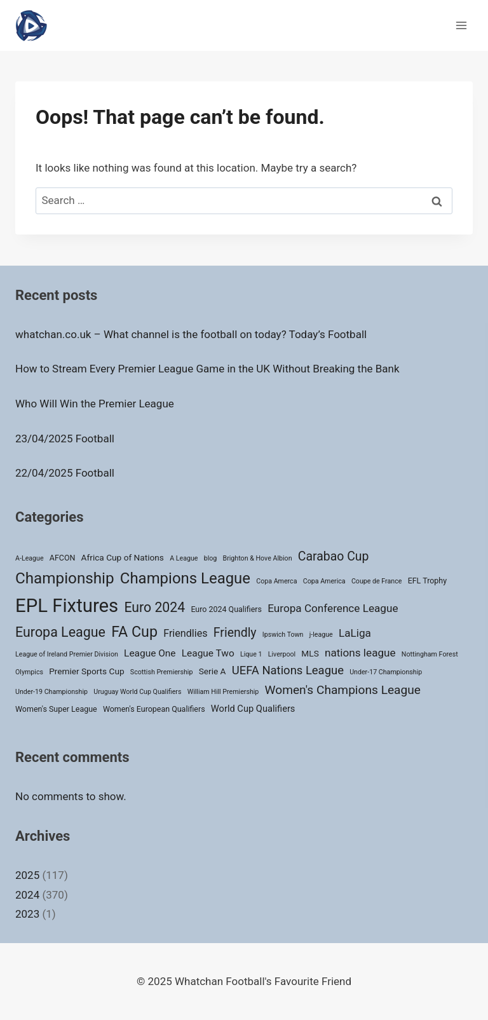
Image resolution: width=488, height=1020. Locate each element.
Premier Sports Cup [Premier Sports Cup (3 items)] (86, 671)
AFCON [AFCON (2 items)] (63, 557)
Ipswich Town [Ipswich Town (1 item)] (283, 634)
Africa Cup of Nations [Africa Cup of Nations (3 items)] (122, 557)
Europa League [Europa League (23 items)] (60, 632)
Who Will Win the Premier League (94, 403)
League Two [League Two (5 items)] (208, 653)
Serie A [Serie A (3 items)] (212, 671)
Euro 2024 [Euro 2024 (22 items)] (154, 607)
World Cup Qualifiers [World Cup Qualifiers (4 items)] (253, 708)
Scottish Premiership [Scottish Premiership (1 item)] (161, 672)
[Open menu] (461, 25)
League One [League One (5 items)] (149, 653)
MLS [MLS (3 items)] (309, 653)
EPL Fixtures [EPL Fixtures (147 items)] (66, 605)
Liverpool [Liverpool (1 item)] (281, 654)
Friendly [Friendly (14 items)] (235, 632)
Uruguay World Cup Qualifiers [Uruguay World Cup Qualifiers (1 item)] (137, 692)
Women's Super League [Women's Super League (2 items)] (56, 709)
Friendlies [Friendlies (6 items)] (185, 633)
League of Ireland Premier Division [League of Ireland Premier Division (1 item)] (66, 654)
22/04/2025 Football (64, 472)
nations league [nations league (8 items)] (360, 652)
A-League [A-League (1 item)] (29, 558)
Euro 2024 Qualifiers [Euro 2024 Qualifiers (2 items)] (226, 609)
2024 (27, 894)
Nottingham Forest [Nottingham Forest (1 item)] (430, 654)
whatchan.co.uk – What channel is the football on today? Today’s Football (191, 334)
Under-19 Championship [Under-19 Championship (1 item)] (51, 692)
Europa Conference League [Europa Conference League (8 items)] (333, 608)
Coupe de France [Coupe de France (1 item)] (376, 581)
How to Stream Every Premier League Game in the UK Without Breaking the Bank (207, 368)
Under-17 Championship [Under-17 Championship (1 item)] (385, 672)
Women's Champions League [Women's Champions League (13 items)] (343, 690)
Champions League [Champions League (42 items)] (185, 578)
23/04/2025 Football (64, 438)
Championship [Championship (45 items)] (64, 578)
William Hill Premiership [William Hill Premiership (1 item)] (223, 692)
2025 (27, 875)
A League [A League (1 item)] (184, 558)
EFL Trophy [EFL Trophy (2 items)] (427, 580)
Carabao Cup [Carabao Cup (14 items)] (333, 556)
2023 (27, 914)
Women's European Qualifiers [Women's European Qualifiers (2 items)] (154, 709)
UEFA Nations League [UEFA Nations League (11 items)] (288, 670)
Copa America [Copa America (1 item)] (324, 581)
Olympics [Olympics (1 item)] (29, 672)
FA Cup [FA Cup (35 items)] (134, 632)
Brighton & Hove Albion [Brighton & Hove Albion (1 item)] (257, 558)
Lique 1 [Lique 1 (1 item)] (251, 654)
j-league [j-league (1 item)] (321, 634)
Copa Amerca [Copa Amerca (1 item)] (276, 581)
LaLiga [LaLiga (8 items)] (355, 633)
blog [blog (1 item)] (210, 558)
